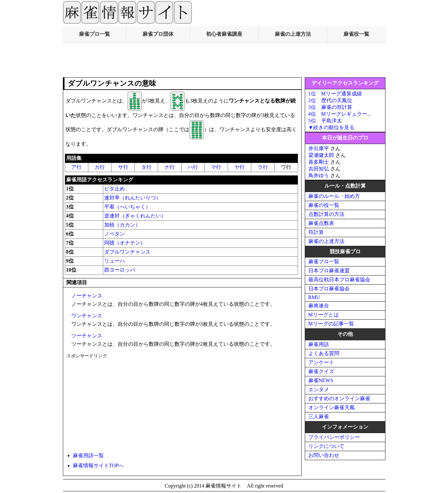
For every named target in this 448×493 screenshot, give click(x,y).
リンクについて (326, 446)
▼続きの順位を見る (331, 127)
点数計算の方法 (326, 214)
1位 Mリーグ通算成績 (335, 93)
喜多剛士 (318, 162)
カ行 (100, 167)
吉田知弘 (318, 168)
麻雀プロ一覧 (94, 34)
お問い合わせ (323, 455)
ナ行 (169, 167)
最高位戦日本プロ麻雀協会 (339, 279)
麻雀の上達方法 (293, 34)
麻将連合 (318, 305)
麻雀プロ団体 (158, 34)
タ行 (146, 167)
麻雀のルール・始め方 (334, 196)
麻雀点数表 (321, 223)
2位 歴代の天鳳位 (330, 100)
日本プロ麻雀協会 (329, 288)
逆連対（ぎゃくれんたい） (135, 215)
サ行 (123, 167)
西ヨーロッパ (119, 270)
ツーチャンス (86, 335)
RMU (314, 297)
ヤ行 (239, 167)
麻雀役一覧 (356, 34)
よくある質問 (323, 353)
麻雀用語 (318, 344)
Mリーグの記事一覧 (331, 323)
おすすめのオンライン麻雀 (339, 398)
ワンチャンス (86, 315)
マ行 (216, 167)
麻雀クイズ (321, 371)
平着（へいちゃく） (127, 206)
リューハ (114, 261)
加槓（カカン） (122, 224)
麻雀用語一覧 (88, 455)
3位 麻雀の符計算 (330, 107)
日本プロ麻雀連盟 (329, 270)
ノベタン (114, 234)
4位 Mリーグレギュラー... (339, 114)
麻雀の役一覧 (323, 205)
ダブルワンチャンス (127, 252)
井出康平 (318, 148)
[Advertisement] (224, 59)
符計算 (316, 232)
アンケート (321, 362)
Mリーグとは (323, 314)
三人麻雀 (318, 416)
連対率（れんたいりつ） (132, 197)
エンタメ (318, 389)
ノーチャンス (86, 295)
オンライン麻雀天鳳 (331, 407)
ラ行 (263, 167)
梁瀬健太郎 (321, 155)
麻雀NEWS (320, 380)
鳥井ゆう (318, 175)
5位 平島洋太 (325, 120)
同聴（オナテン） (124, 243)
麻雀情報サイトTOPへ (98, 465)
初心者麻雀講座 (224, 34)
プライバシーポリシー (334, 437)
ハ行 (193, 167)
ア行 (76, 167)
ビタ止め (114, 188)
